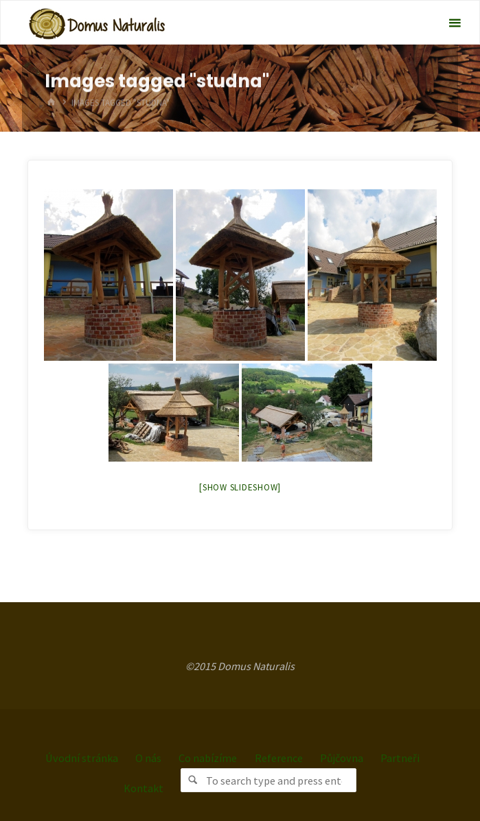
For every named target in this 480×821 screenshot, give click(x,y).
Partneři (400, 758)
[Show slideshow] (240, 487)
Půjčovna (341, 758)
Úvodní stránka (81, 758)
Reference (279, 758)
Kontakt (143, 788)
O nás (148, 758)
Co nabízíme (208, 758)
